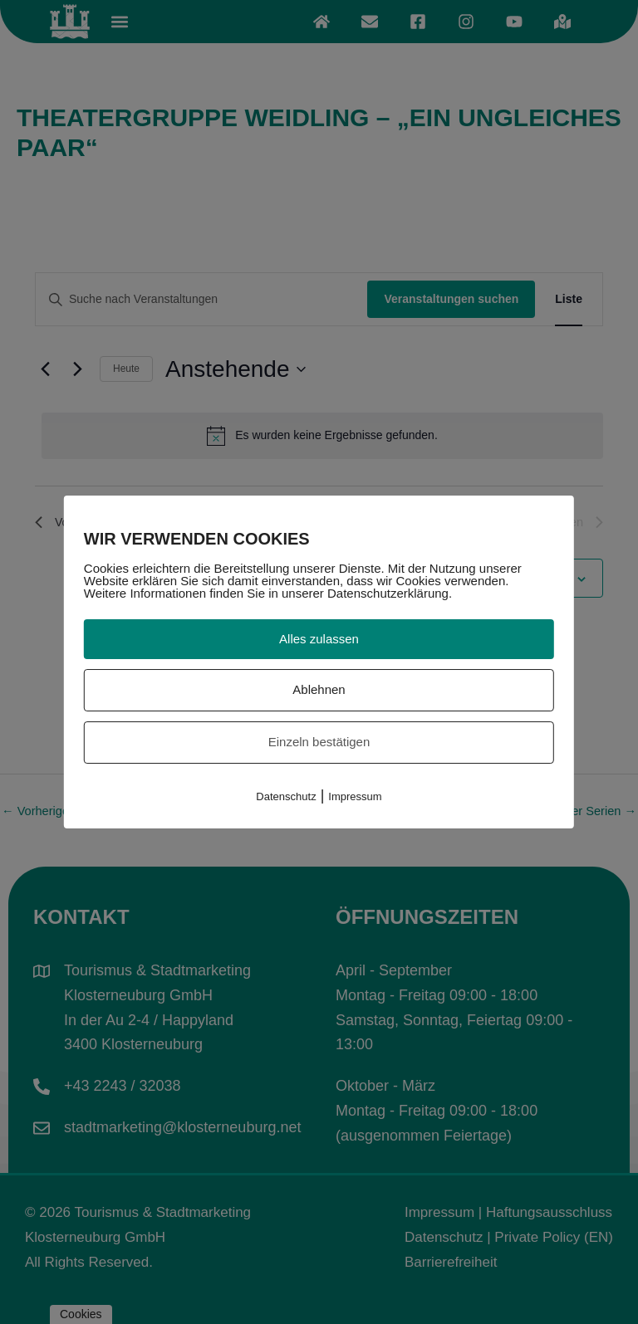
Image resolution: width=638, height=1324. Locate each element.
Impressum (354, 796)
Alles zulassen (319, 639)
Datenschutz (286, 796)
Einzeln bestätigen (319, 742)
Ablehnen (318, 689)
